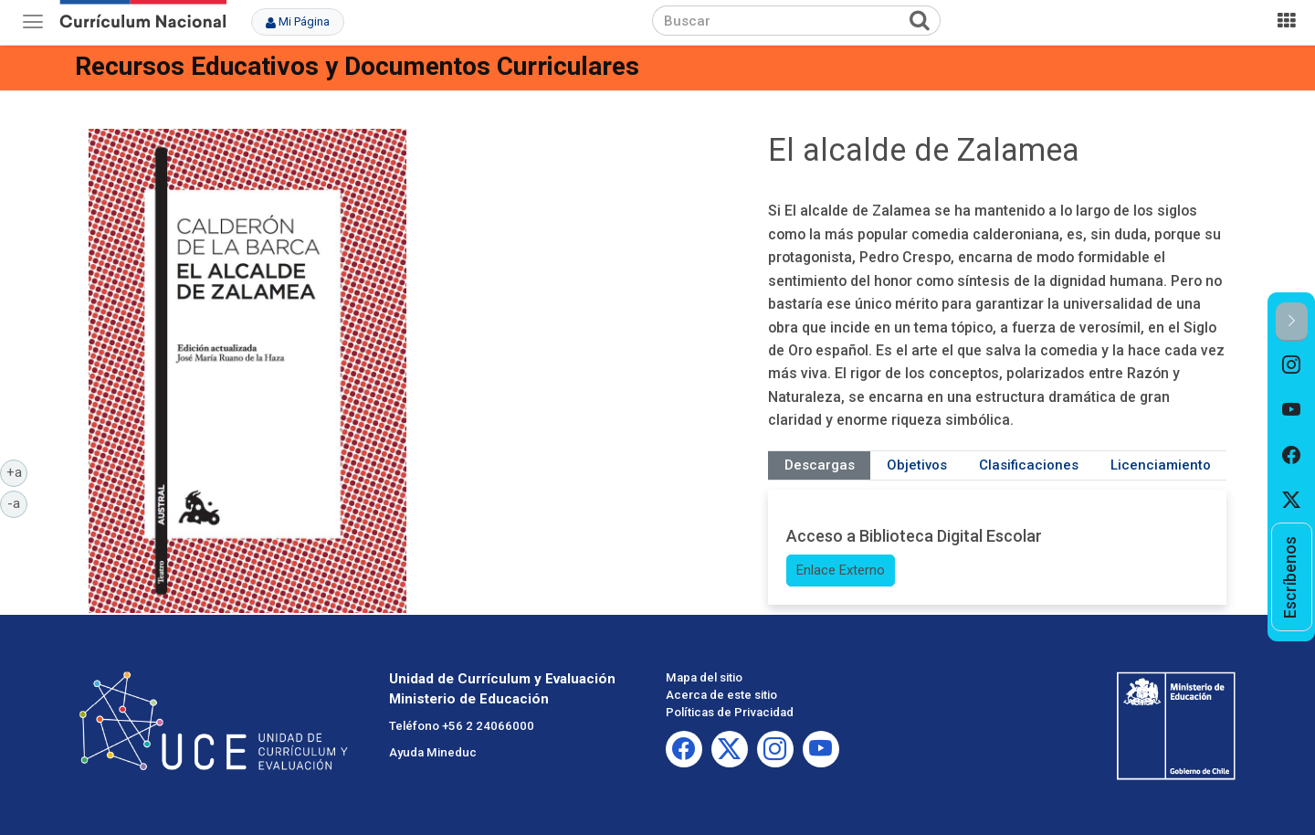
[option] (1291, 364)
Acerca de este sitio (721, 695)
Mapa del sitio (704, 677)
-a (17, 502)
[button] (1292, 322)
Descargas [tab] (819, 465)
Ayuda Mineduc (433, 752)
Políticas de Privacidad (730, 712)
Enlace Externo (840, 570)
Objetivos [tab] (917, 465)
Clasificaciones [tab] (1028, 465)
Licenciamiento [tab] (1160, 465)
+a (17, 471)
